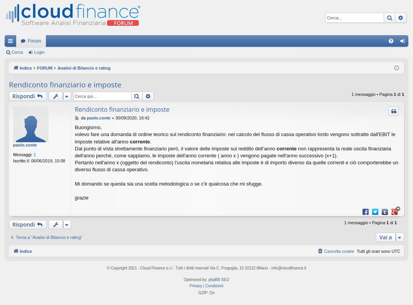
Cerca (17, 52)
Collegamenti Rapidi (12, 42)
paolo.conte (25, 145)
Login (39, 52)
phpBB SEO (219, 280)
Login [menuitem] (404, 42)
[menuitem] (391, 41)
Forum (34, 41)
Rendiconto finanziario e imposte (65, 85)
